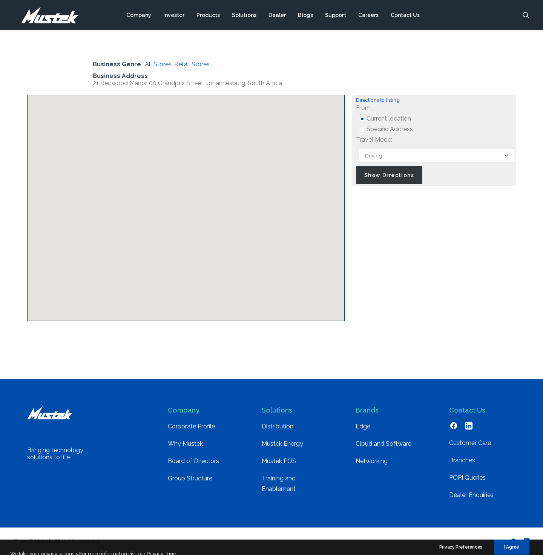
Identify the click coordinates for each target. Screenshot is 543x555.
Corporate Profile (191, 426)
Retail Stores (192, 64)
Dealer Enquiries (471, 494)
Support (335, 16)
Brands (367, 410)
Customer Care (470, 442)
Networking (372, 461)
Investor (173, 16)
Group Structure (190, 478)
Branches (462, 460)
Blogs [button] (305, 16)
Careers (368, 16)
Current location (385, 118)
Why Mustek (185, 443)
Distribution (277, 426)
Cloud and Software (383, 443)
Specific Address (386, 129)
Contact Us (405, 16)
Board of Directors (193, 461)
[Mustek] (46, 16)
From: (364, 108)
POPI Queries (467, 477)
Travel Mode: (374, 139)
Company (138, 16)
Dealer (277, 16)
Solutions (244, 16)
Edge (363, 426)
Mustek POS (279, 461)
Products (208, 16)
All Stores (158, 64)
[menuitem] (138, 16)
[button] (526, 16)
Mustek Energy (282, 443)
